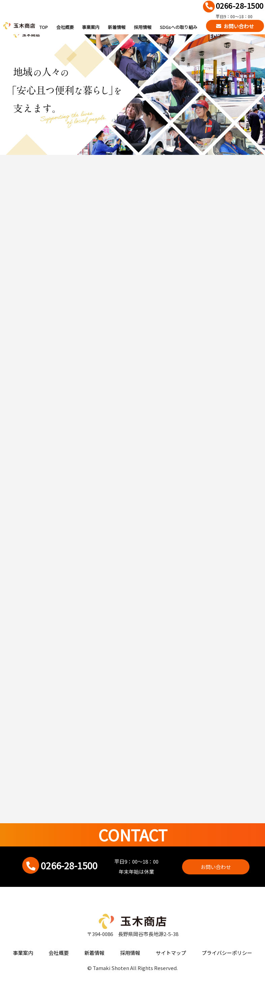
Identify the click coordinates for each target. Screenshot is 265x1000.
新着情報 (116, 26)
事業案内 (90, 26)
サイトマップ (171, 952)
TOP (43, 26)
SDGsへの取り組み (178, 26)
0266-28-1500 (240, 5)
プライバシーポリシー (227, 952)
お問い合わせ (239, 25)
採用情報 (142, 26)
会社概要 (65, 26)
